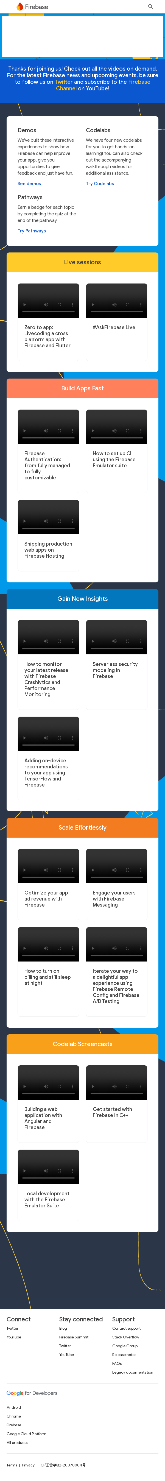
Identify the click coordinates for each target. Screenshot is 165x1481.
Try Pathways (32, 231)
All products (17, 1442)
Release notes (124, 1354)
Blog (63, 1328)
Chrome (14, 1416)
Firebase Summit (73, 1337)
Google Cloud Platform (26, 1433)
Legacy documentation (132, 1372)
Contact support (126, 1328)
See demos (29, 184)
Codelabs (98, 130)
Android (14, 1407)
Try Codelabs (100, 184)
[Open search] (150, 6)
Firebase (14, 1424)
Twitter (12, 1328)
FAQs (117, 1363)
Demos (27, 130)
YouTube (14, 1337)
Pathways (30, 197)
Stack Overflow (125, 1337)
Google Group (125, 1345)
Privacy (28, 1465)
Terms (12, 1465)
